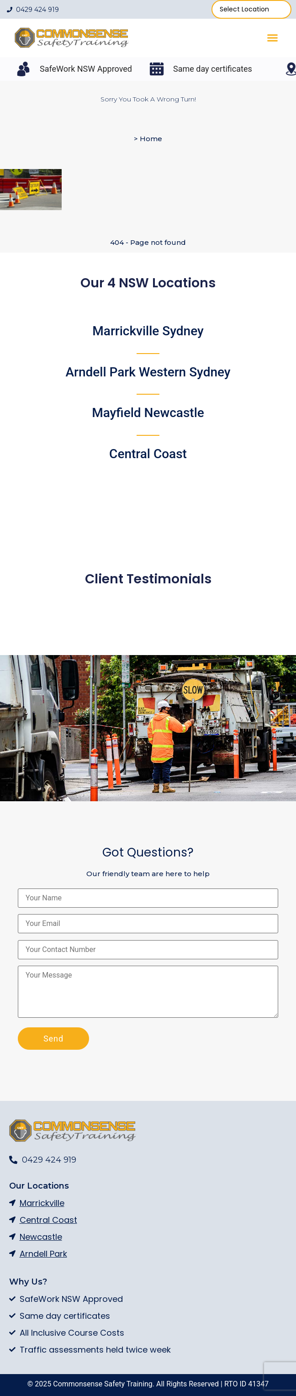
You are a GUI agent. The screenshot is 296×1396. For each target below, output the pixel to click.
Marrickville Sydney (147, 330)
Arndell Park (147, 372)
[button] (272, 38)
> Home (148, 138)
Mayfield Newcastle (148, 412)
